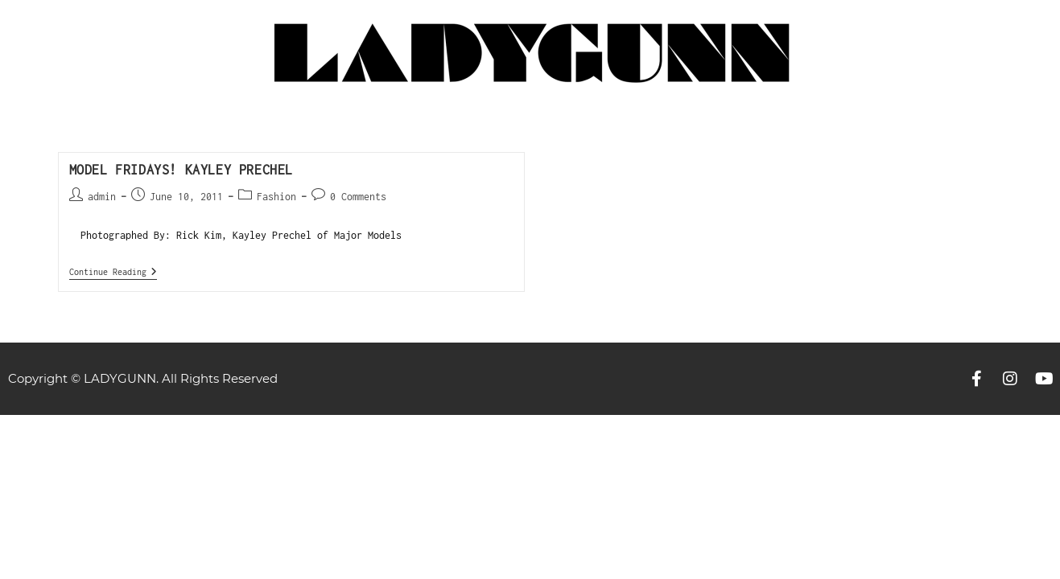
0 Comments (358, 197)
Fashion (276, 197)
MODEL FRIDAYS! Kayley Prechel (181, 169)
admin (102, 197)
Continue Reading (113, 271)
